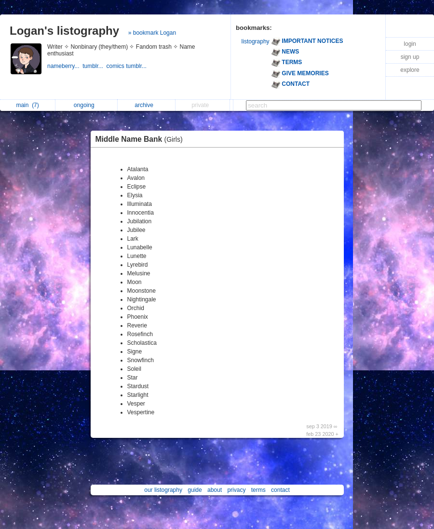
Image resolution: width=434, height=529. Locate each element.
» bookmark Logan (152, 32)
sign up (410, 57)
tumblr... (94, 66)
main (27, 105)
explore (409, 70)
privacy (236, 490)
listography (256, 41)
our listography (163, 490)
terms (258, 490)
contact (280, 490)
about (214, 490)
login (410, 44)
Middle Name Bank (141, 139)
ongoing (86, 105)
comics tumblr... (128, 66)
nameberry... (64, 66)
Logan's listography (64, 30)
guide (195, 490)
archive (146, 105)
